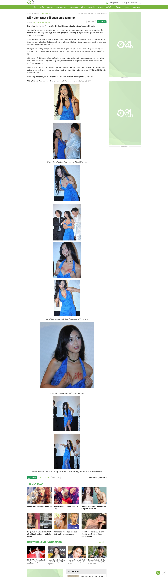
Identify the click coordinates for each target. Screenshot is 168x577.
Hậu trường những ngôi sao (41, 22)
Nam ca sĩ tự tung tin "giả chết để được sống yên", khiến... (76, 562)
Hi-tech (100, 7)
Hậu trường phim (47, 13)
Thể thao (117, 7)
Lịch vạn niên (112, 3)
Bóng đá (49, 7)
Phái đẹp (127, 7)
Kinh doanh (74, 7)
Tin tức (41, 7)
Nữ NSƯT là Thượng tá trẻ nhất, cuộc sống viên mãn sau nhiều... (36, 562)
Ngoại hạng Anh (61, 7)
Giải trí (83, 7)
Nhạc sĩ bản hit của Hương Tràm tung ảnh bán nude (94, 507)
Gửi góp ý (44, 477)
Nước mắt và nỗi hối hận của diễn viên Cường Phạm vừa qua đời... (97, 562)
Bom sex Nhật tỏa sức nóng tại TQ (66, 507)
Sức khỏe (91, 7)
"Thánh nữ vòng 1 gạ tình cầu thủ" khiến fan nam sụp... (65, 533)
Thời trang (136, 7)
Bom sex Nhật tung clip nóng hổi (39, 506)
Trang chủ (30, 13)
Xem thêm (101, 542)
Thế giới (108, 7)
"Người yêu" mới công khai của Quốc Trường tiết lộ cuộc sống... (56, 562)
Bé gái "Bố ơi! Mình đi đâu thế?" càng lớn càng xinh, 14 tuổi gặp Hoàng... (39, 534)
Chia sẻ (103, 21)
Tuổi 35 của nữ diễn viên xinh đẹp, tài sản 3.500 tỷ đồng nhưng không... (93, 534)
